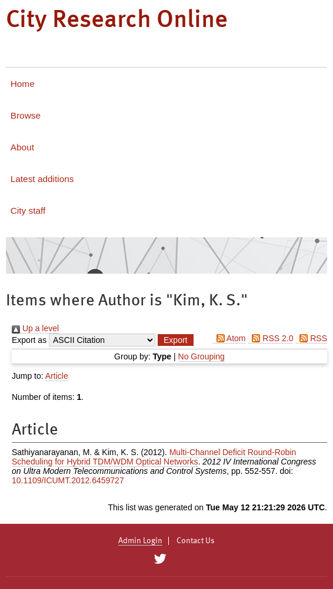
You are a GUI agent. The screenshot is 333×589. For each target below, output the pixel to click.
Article (56, 376)
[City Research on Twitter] (160, 559)
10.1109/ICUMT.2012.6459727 (68, 480)
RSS (311, 338)
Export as (29, 340)
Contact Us (196, 541)
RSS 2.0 (270, 338)
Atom (229, 338)
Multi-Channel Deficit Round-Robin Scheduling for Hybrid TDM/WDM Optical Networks (154, 456)
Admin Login (140, 541)
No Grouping (201, 356)
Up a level (35, 328)
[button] (175, 340)
